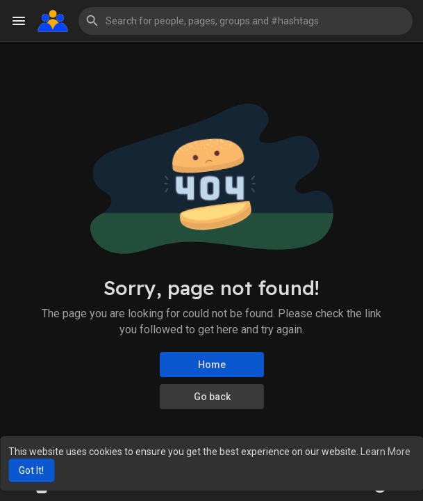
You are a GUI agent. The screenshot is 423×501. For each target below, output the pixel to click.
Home (212, 364)
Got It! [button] (31, 470)
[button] (245, 21)
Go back (211, 396)
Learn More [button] (385, 451)
